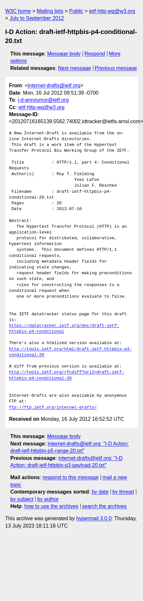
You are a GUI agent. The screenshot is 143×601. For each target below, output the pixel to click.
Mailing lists (50, 11)
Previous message (116, 68)
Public (76, 11)
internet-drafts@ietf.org (54, 85)
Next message (74, 68)
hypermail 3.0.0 (93, 518)
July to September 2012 (37, 18)
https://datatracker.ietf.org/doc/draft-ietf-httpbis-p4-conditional (64, 328)
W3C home (18, 11)
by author (48, 499)
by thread (123, 492)
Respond (95, 53)
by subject (21, 499)
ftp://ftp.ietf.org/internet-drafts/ (53, 408)
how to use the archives (51, 506)
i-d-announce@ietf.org (43, 100)
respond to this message (70, 477)
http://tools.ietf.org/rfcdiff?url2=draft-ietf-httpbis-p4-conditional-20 (66, 375)
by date (100, 492)
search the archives (104, 506)
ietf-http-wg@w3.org (112, 11)
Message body (64, 53)
